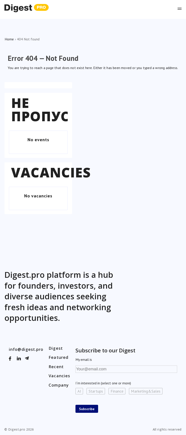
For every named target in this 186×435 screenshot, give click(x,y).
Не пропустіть (55, 109)
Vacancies (51, 172)
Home (9, 39)
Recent (56, 366)
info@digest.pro (26, 349)
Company (59, 385)
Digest (56, 348)
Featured (58, 357)
